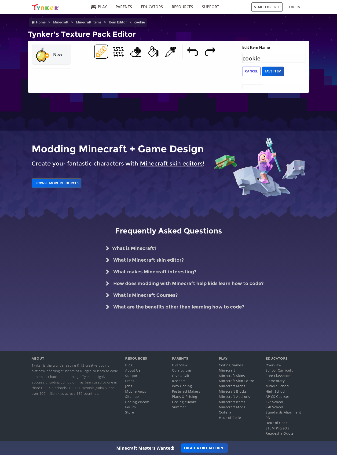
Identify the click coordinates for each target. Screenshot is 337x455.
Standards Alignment (283, 412)
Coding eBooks (137, 402)
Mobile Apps (135, 391)
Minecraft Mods (232, 407)
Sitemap (132, 396)
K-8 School (274, 407)
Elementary (275, 381)
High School (276, 391)
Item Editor (118, 22)
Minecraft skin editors (171, 163)
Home (41, 22)
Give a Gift (181, 375)
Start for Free (267, 7)
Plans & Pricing (184, 396)
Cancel (251, 71)
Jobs (128, 386)
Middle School (277, 386)
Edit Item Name (256, 47)
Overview (179, 365)
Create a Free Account (204, 448)
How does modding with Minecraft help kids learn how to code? (184, 283)
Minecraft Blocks (233, 391)
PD (268, 417)
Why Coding (182, 386)
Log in (294, 7)
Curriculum (181, 370)
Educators (152, 6)
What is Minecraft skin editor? (144, 259)
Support (210, 6)
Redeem (179, 381)
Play (99, 7)
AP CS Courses (278, 396)
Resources (182, 6)
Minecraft (61, 22)
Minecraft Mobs (232, 386)
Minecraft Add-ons (234, 396)
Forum (130, 407)
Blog (128, 365)
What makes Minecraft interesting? (150, 271)
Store (129, 412)
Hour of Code (230, 417)
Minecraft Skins (232, 375)
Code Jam (226, 412)
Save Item (272, 71)
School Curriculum (281, 370)
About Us (132, 370)
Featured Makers (186, 391)
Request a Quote (280, 433)
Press (129, 381)
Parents (124, 6)
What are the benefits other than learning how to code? (174, 306)
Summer (179, 407)
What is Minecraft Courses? (141, 295)
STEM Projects (277, 428)
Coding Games (231, 365)
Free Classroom (278, 375)
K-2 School (274, 402)
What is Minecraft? (130, 248)
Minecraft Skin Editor (236, 381)
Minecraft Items (88, 22)
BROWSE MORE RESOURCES (56, 183)
